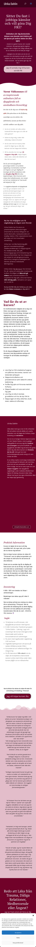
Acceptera (18, 932)
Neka (18, 938)
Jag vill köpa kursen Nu (18, 696)
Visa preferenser (18, 943)
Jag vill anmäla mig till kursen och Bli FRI (18, 69)
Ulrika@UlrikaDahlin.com (21, 527)
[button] (33, 915)
